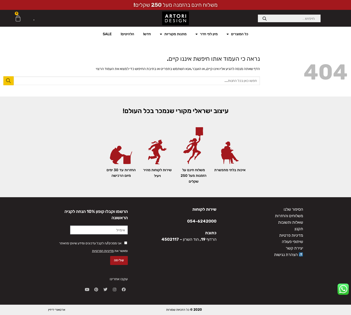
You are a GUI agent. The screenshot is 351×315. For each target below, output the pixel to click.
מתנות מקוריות (173, 34)
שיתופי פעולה (292, 241)
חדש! (147, 34)
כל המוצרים (237, 34)
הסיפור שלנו (293, 209)
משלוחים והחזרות (289, 215)
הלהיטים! (127, 34)
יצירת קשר (294, 248)
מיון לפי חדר (206, 34)
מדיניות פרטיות (291, 235)
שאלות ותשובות (290, 222)
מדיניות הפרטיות (103, 251)
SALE (107, 34)
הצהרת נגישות (288, 254)
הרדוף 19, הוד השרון (199, 239)
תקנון (299, 228)
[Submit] (8, 80)
